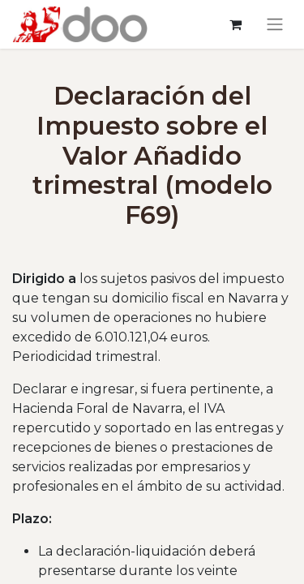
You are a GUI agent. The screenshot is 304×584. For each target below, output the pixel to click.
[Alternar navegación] (275, 24)
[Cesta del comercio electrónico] (235, 24)
